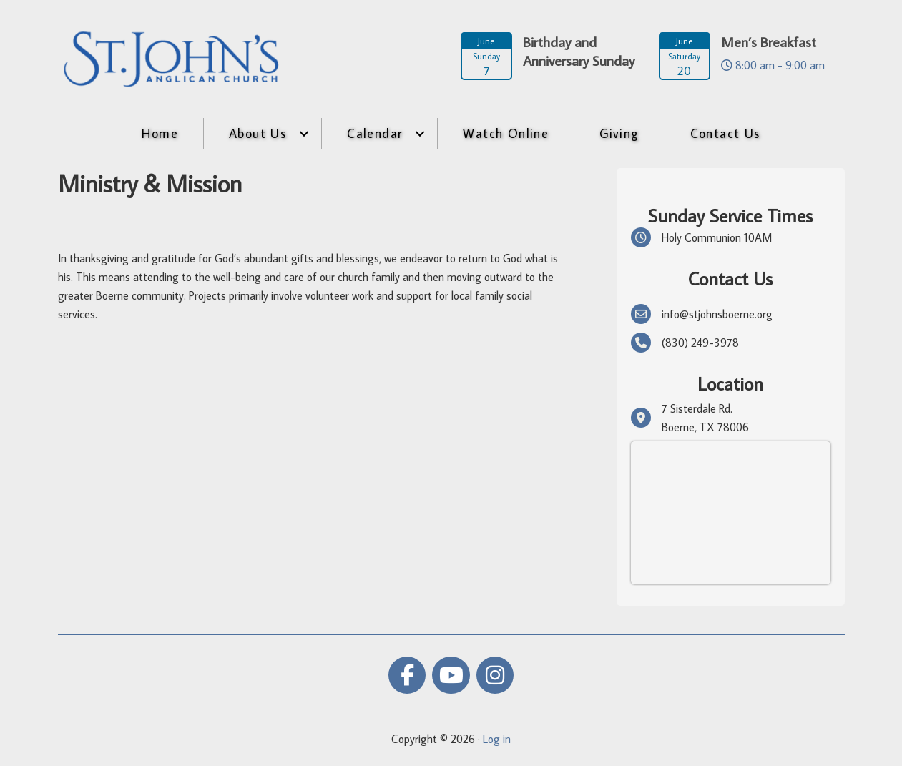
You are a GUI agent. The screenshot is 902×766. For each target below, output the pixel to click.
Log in (497, 739)
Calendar (374, 133)
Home (160, 133)
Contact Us (725, 133)
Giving (619, 133)
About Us (257, 133)
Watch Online (506, 133)
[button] (303, 133)
